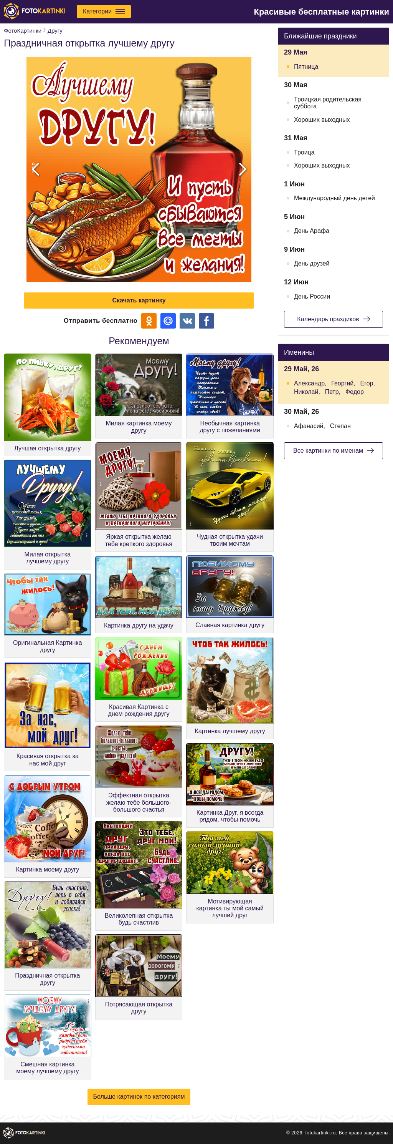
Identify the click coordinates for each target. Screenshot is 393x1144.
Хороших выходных (322, 119)
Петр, (333, 392)
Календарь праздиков (333, 318)
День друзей (311, 263)
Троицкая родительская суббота (328, 103)
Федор (354, 392)
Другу (55, 30)
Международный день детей (334, 198)
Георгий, (343, 383)
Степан (340, 426)
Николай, (307, 392)
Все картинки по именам (333, 450)
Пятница (306, 66)
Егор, (367, 383)
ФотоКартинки (22, 30)
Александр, (310, 383)
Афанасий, (309, 426)
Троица (304, 152)
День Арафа (311, 230)
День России (312, 296)
